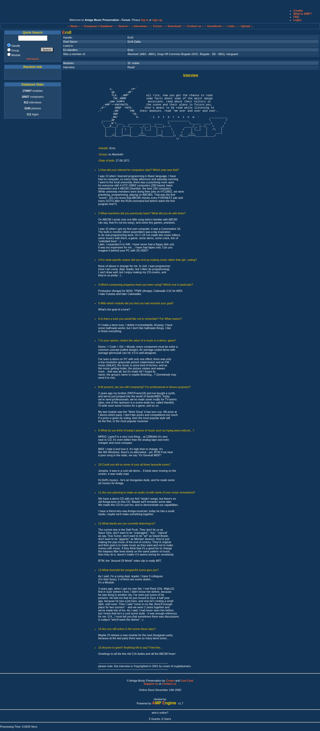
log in (144, 19)
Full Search (32, 59)
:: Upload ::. (245, 26)
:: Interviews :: (140, 26)
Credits (298, 10)
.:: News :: (74, 26)
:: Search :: (123, 26)
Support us (151, 683)
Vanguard (232, 54)
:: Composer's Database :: (98, 26)
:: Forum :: (158, 26)
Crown (170, 680)
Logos (297, 19)
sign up (157, 19)
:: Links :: (231, 26)
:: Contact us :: (194, 26)
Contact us (169, 683)
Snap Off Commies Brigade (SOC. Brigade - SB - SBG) (191, 54)
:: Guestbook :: (214, 26)
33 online (133, 63)
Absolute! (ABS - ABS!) (141, 54)
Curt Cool (187, 680)
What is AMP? (302, 13)
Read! (131, 67)
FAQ (296, 16)
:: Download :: (174, 26)
